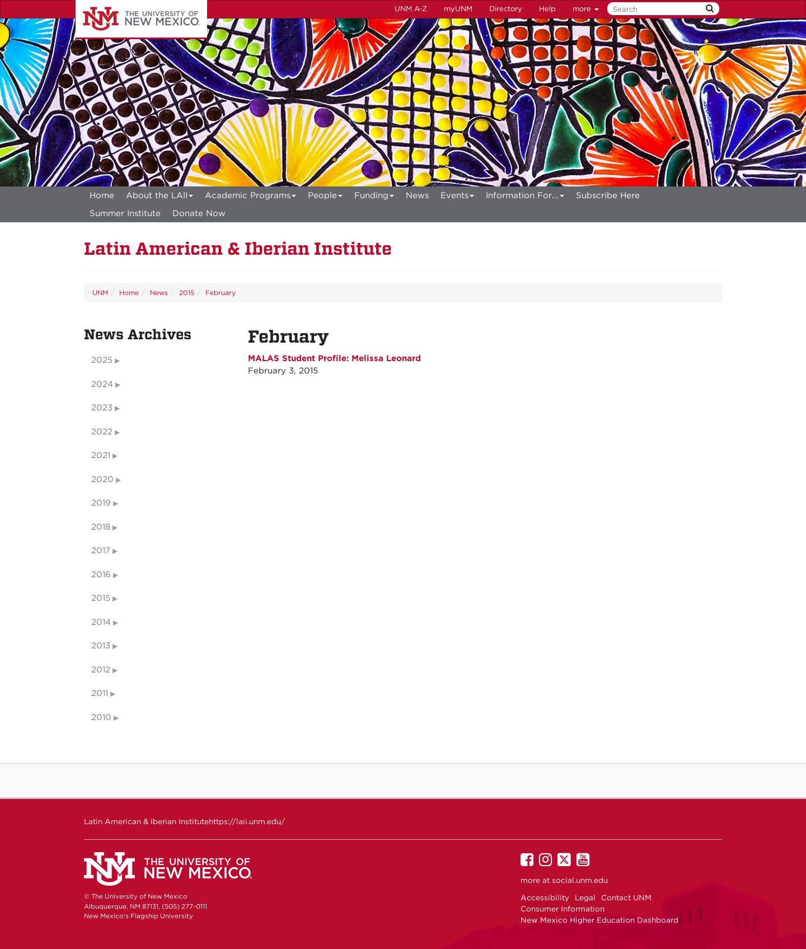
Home (102, 195)
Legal (585, 897)
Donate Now (199, 213)
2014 (101, 622)
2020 (102, 479)
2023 (102, 408)
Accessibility (545, 897)
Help (547, 8)
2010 (101, 717)
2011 (99, 693)
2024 (102, 384)
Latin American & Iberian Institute (238, 248)
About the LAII (160, 197)
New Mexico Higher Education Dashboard (599, 919)
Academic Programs (251, 197)
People (325, 197)
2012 (100, 670)
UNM (100, 292)
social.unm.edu (580, 880)
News (417, 195)
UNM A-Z (411, 8)
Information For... (525, 197)
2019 (101, 503)
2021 (100, 455)
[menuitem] (102, 195)
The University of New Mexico (141, 19)
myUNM (458, 8)
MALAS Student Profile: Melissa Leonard (334, 358)
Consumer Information (562, 908)
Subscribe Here (608, 195)
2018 (100, 527)
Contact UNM (626, 897)
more (586, 8)
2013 (100, 646)
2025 (102, 360)
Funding (374, 197)
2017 (100, 550)
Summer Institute (125, 213)
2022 (102, 432)
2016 (101, 574)
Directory (505, 8)
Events (458, 197)
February (220, 292)
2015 (186, 292)
